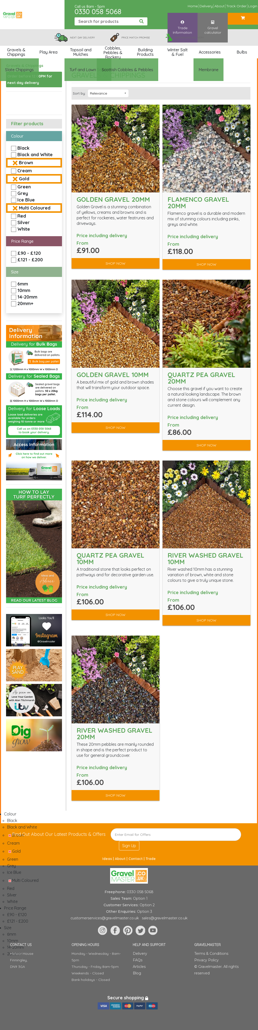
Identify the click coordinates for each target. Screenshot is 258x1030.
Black (23, 148)
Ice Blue (26, 200)
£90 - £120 (29, 253)
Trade (151, 858)
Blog (137, 973)
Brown (26, 163)
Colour (17, 136)
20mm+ (25, 303)
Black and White (35, 154)
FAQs (137, 960)
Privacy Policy (206, 960)
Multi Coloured (34, 208)
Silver (23, 222)
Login (252, 6)
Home (193, 6)
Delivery (206, 6)
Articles (139, 966)
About (219, 6)
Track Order (236, 6)
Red (21, 216)
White (23, 229)
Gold (24, 179)
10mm (23, 290)
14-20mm (27, 297)
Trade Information (182, 22)
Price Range (22, 241)
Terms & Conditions (211, 953)
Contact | (137, 858)
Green (24, 187)
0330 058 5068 (98, 11)
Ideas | (108, 858)
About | (121, 858)
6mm (22, 284)
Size (14, 271)
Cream (24, 171)
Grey (22, 193)
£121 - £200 (30, 260)
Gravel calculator (212, 22)
